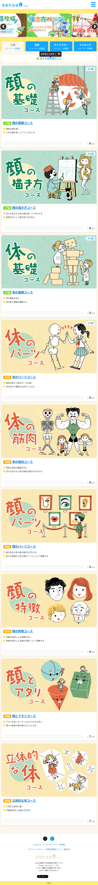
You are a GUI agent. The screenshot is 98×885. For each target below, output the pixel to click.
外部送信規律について (54, 849)
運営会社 (67, 849)
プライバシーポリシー (36, 849)
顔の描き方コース (24, 207)
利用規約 (62, 845)
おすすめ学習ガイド (49, 58)
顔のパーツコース (24, 546)
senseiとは (37, 845)
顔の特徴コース (22, 631)
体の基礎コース (22, 292)
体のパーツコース (24, 377)
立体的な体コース (24, 800)
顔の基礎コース (22, 123)
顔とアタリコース (24, 716)
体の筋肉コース (22, 462)
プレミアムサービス (50, 845)
